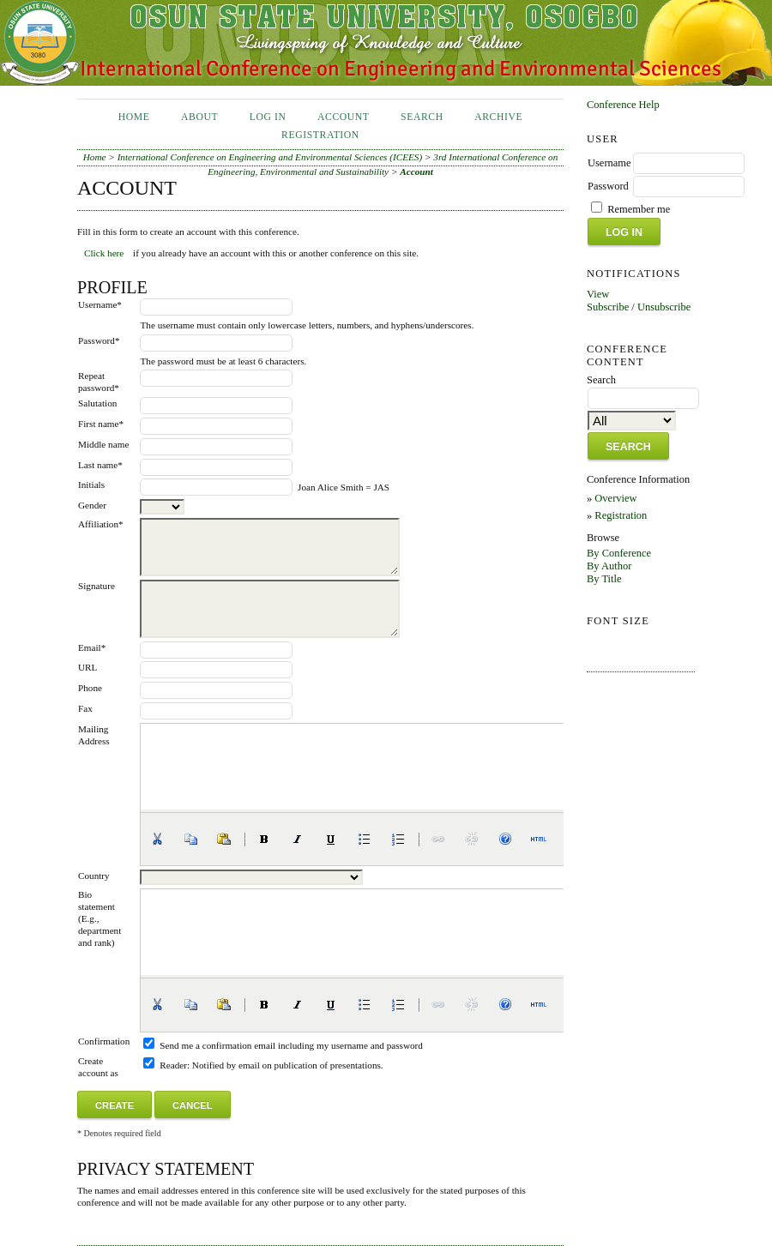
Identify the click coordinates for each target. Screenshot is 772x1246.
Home (134, 117)
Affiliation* (101, 524)
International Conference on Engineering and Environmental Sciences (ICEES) (270, 157)
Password (608, 186)
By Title (604, 579)
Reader (173, 1065)
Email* (92, 647)
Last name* (100, 465)
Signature (96, 586)
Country (94, 875)
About (199, 117)
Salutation (97, 403)
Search (422, 117)
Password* (98, 340)
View (598, 294)
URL (87, 667)
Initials (91, 484)
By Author (609, 566)
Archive (498, 117)
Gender (92, 505)
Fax (85, 708)
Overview (615, 498)
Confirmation (104, 1041)
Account (343, 117)
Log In (268, 117)
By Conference (619, 553)
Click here (104, 253)
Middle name (103, 444)
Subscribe (608, 307)
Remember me (638, 209)
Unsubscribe (664, 307)
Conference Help (623, 105)
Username (609, 163)
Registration (620, 515)
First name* (101, 423)
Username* (100, 304)
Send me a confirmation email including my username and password (291, 1045)
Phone (90, 688)
